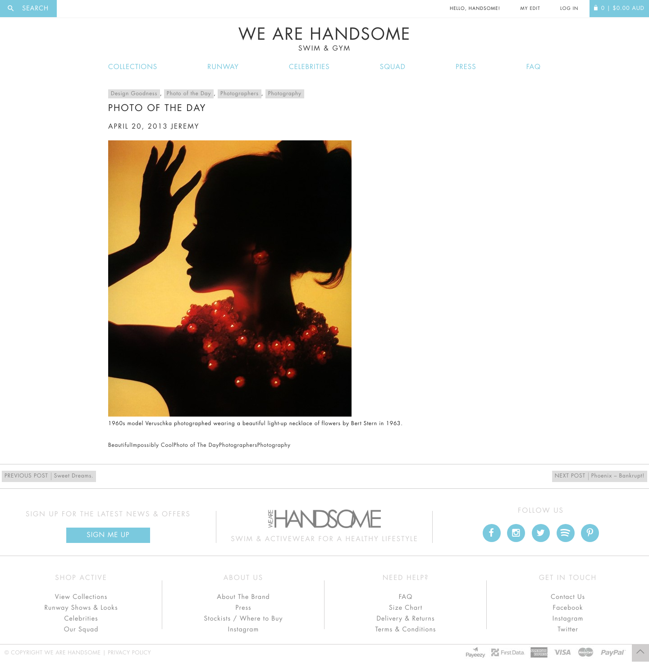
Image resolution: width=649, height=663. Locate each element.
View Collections (81, 597)
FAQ (533, 67)
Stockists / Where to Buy (243, 619)
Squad (393, 67)
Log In (569, 8)
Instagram (243, 629)
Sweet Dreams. (49, 476)
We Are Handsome (324, 39)
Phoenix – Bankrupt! (599, 476)
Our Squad (81, 629)
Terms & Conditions (405, 629)
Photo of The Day (196, 445)
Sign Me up (108, 535)
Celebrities (309, 67)
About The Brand (243, 597)
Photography (285, 94)
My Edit (530, 8)
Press (466, 67)
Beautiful (119, 445)
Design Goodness (134, 94)
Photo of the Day (189, 94)
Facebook (568, 608)
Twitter (568, 629)
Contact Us (568, 597)
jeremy (185, 126)
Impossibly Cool (152, 445)
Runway (223, 67)
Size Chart (405, 608)
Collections (132, 67)
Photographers (239, 94)
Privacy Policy (129, 653)
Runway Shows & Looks (81, 608)
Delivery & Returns (405, 619)
